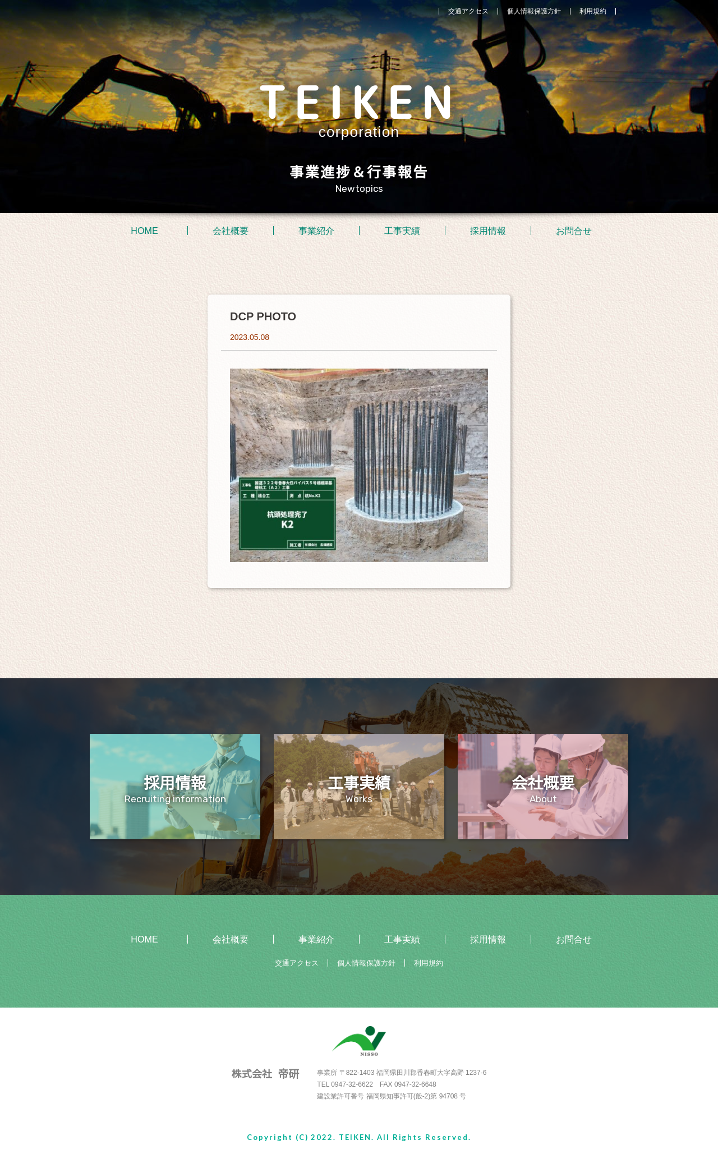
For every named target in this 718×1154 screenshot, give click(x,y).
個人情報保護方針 (534, 11)
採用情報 (488, 230)
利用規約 (592, 11)
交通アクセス (468, 11)
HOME (144, 230)
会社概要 (230, 230)
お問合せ (574, 230)
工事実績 (402, 230)
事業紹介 (316, 230)
